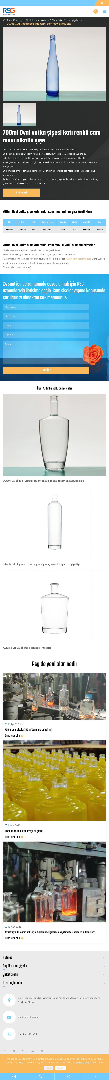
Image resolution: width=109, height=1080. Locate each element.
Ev (8, 20)
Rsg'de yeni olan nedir (54, 664)
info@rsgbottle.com (20, 1017)
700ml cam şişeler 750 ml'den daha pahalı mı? (29, 730)
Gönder (46, 370)
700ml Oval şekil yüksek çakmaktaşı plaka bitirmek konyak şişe (43, 480)
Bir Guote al (21, 192)
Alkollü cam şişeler (36, 20)
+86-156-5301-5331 (20, 1034)
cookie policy (82, 1062)
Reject (48, 1068)
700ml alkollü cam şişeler (64, 20)
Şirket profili (10, 975)
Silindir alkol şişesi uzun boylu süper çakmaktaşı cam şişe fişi (41, 564)
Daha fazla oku (14, 735)
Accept (60, 1068)
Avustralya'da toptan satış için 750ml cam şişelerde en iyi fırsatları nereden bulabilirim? (50, 932)
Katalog (17, 20)
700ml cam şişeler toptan (78, 258)
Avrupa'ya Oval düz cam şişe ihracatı (27, 647)
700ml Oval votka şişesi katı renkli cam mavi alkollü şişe (39, 23)
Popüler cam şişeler (15, 966)
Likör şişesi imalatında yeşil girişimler (24, 831)
